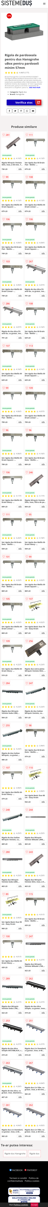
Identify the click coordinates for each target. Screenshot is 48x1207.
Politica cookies (32, 1181)
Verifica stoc (28, 102)
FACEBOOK (16, 1170)
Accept (34, 1204)
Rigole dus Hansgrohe (15, 1153)
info (20, 169)
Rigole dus (34, 1153)
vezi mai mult (34, 87)
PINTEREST (30, 1170)
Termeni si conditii (18, 1178)
